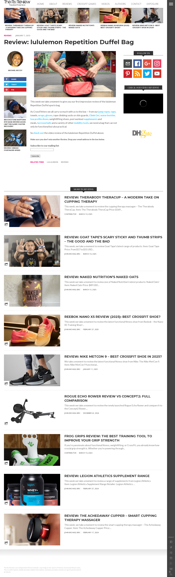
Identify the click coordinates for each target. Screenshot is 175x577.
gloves (48, 115)
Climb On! (94, 115)
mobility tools (81, 123)
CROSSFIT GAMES (86, 3)
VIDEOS (105, 3)
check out (38, 133)
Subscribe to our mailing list (44, 145)
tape (113, 111)
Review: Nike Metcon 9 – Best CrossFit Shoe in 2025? (113, 356)
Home (40, 3)
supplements (91, 119)
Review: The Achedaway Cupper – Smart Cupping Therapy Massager (110, 518)
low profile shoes (39, 119)
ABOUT (53, 3)
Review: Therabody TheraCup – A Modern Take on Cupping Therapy (111, 199)
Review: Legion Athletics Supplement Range (107, 476)
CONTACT (136, 3)
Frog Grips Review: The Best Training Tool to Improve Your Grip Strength (108, 438)
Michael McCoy (15, 70)
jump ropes (104, 111)
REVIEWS (67, 3)
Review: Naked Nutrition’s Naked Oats (101, 277)
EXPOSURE (153, 3)
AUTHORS (120, 3)
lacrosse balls (44, 123)
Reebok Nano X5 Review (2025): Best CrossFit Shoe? (112, 317)
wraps (41, 115)
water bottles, (108, 115)
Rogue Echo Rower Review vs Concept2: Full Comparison (107, 398)
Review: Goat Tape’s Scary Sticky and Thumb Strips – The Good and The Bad (113, 239)
